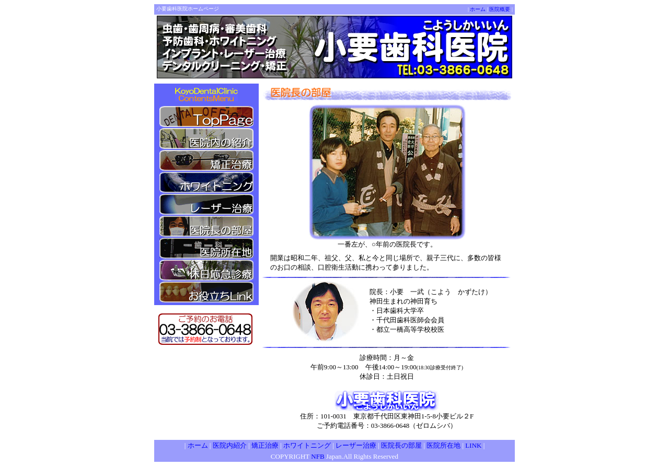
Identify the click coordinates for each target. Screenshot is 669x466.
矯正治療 (265, 445)
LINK (473, 445)
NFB (318, 456)
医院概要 (499, 9)
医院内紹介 (230, 445)
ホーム (478, 9)
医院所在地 (443, 445)
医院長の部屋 (401, 445)
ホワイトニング (307, 445)
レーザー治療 (356, 445)
